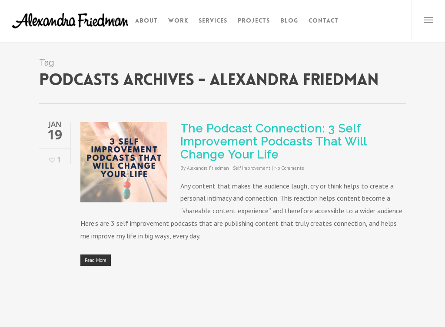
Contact (324, 20)
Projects (254, 20)
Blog (289, 20)
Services (213, 20)
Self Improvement (251, 168)
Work (178, 20)
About (146, 20)
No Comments (289, 168)
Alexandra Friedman (208, 168)
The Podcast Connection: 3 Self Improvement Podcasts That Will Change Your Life (273, 141)
